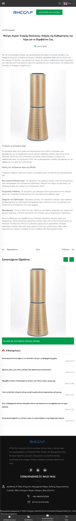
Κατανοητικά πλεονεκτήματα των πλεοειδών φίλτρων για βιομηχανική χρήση (29, 358)
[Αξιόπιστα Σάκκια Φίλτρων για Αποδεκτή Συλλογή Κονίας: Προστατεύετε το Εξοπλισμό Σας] (16, 250)
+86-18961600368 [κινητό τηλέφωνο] (38, 496)
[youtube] (38, 470)
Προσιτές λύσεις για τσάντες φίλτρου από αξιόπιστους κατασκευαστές (26, 370)
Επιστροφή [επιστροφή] (8, 30)
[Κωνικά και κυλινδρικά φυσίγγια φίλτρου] (38, 305)
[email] (40, 502)
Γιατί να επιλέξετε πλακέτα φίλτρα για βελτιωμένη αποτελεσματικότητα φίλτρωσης (31, 392)
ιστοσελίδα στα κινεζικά (49, 12)
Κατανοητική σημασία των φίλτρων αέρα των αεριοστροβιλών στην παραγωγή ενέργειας (33, 418)
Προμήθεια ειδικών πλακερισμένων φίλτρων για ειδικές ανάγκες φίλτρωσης (28, 381)
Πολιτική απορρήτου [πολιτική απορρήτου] (9, 514)
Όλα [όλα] (38, 249)
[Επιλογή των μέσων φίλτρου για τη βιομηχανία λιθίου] (60, 250)
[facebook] (31, 470)
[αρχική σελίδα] (24, 12)
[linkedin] (45, 470)
